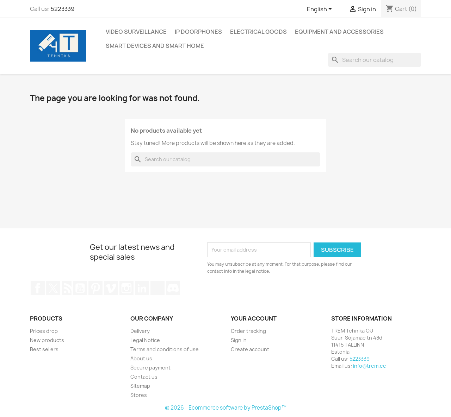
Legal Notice (145, 340)
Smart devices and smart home (155, 46)
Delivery (140, 331)
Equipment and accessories (339, 32)
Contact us (143, 376)
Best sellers (44, 349)
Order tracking (248, 331)
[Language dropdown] (320, 9)
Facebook (38, 288)
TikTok (157, 288)
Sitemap (140, 386)
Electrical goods (258, 32)
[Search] (374, 60)
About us (141, 358)
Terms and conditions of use (164, 349)
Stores (138, 395)
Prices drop (44, 331)
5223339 (62, 9)
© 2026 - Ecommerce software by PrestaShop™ (225, 407)
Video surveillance (136, 32)
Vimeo (111, 288)
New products (47, 340)
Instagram (126, 288)
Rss (67, 288)
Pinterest (95, 288)
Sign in (239, 340)
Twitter (53, 288)
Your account (254, 318)
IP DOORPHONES (198, 32)
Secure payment (150, 367)
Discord (173, 288)
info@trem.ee (369, 365)
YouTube (80, 288)
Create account (250, 349)
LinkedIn (142, 288)
